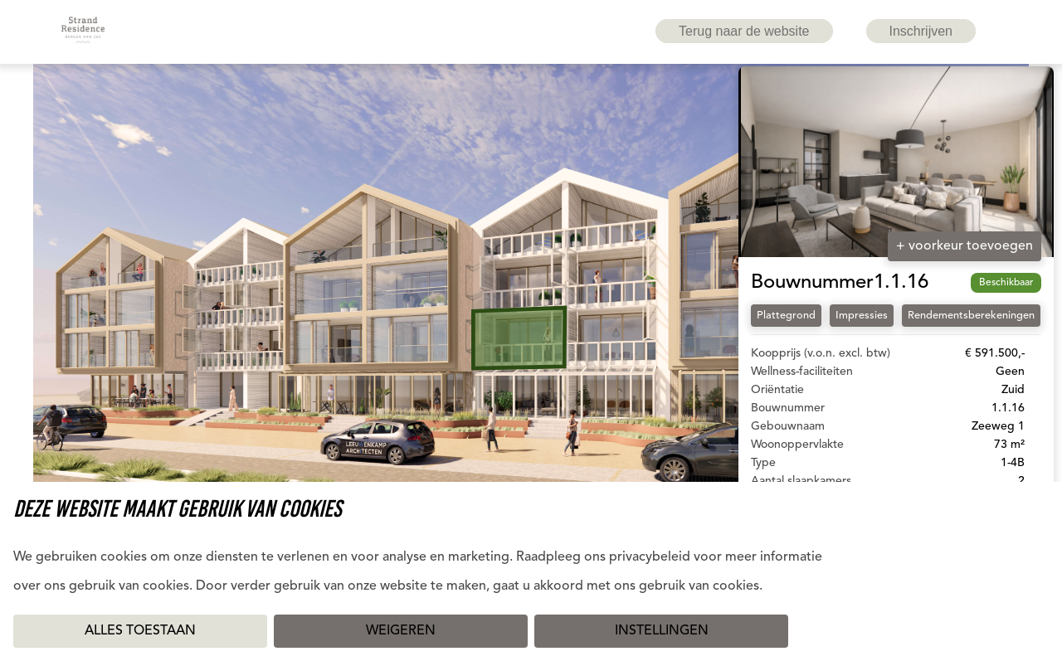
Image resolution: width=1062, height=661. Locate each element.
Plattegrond (786, 315)
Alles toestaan (140, 631)
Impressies (861, 315)
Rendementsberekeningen (971, 315)
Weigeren (401, 631)
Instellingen (662, 631)
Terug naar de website (744, 31)
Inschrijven (920, 31)
